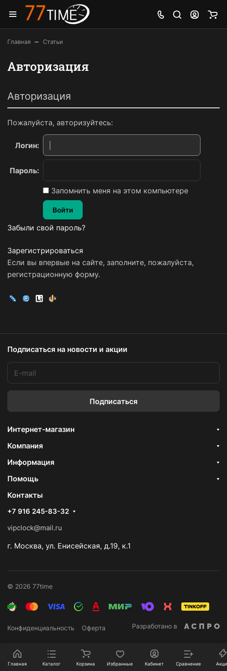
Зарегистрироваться (45, 250)
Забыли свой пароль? (46, 227)
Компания (25, 445)
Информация (30, 462)
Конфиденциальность (40, 628)
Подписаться (113, 401)
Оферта (94, 628)
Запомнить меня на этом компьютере (118, 190)
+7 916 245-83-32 (38, 511)
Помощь (22, 478)
